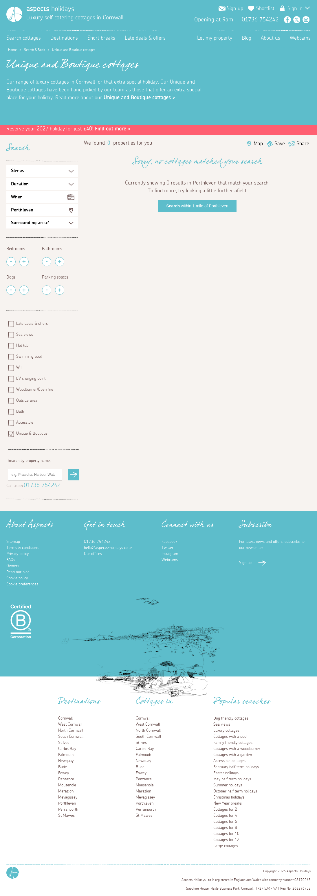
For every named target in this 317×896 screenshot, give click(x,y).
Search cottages (23, 38)
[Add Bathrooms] (59, 261)
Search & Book (34, 49)
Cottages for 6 (225, 822)
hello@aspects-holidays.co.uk (108, 548)
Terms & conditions (22, 548)
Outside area (26, 401)
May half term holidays (232, 779)
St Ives (63, 743)
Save (279, 143)
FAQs (10, 560)
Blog (246, 38)
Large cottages (225, 846)
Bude (62, 767)
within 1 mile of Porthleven (197, 206)
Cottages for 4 (225, 816)
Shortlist (265, 8)
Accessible (24, 423)
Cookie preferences (22, 584)
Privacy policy (17, 554)
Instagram (306, 19)
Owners (12, 566)
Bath (20, 412)
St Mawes (66, 816)
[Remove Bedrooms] (11, 261)
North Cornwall (70, 731)
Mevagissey (67, 797)
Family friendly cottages (232, 743)
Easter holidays (226, 773)
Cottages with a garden (232, 755)
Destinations (64, 38)
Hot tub (22, 346)
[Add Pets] (24, 290)
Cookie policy (17, 578)
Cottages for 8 (225, 828)
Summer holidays (227, 785)
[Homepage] (14, 14)
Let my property (214, 38)
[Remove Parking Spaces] (46, 290)
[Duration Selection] (42, 184)
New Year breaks (227, 803)
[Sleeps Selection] (42, 171)
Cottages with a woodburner (236, 749)
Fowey (63, 773)
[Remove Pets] (11, 290)
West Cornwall (70, 724)
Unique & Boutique (31, 434)
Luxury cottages (226, 731)
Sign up (235, 8)
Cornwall (65, 718)
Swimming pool (29, 357)
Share (302, 143)
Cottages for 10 (226, 834)
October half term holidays (235, 791)
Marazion (66, 791)
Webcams (300, 38)
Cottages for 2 (225, 809)
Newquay (66, 761)
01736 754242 (42, 485)
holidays (50, 8)
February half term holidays (236, 767)
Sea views (24, 335)
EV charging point (30, 379)
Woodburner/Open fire (34, 390)
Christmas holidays (228, 797)
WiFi (19, 368)
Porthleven (22, 210)
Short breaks (101, 38)
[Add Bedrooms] (24, 261)
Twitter (296, 19)
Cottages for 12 (226, 840)
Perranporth (68, 809)
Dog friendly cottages (230, 718)
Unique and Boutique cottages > (139, 97)
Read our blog (18, 572)
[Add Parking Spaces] (59, 290)
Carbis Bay (67, 749)
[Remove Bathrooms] (46, 261)
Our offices (93, 554)
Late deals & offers (145, 38)
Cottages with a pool (230, 737)
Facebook (287, 19)
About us (270, 38)
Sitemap (13, 542)
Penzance (66, 779)
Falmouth (66, 755)
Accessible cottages (229, 761)
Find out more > (113, 129)
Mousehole (67, 785)
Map (258, 143)
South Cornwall (70, 737)
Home (12, 49)
